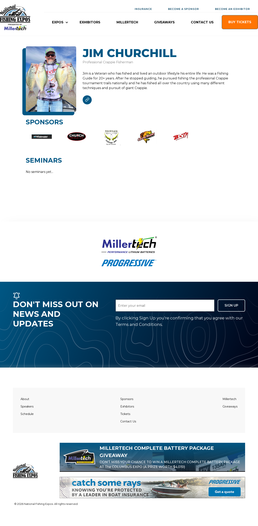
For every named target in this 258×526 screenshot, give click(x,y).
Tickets (125, 414)
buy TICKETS (239, 22)
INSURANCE (143, 8)
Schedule (27, 414)
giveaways (164, 22)
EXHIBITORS (90, 22)
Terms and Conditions (138, 324)
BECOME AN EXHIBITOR (232, 8)
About (25, 399)
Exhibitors (127, 406)
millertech (127, 22)
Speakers (27, 406)
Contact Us (128, 421)
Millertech (229, 399)
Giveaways (230, 406)
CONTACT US (202, 22)
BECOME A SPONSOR (183, 8)
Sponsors (126, 399)
